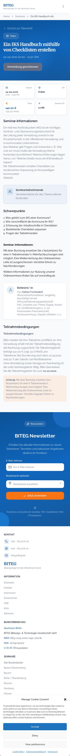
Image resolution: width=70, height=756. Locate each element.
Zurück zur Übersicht (17, 28)
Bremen (8, 683)
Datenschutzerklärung (36, 752)
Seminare (20, 16)
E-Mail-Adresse (14, 460)
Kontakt (8, 587)
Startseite (9, 582)
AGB (6, 603)
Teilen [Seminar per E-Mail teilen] (11, 36)
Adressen (9, 613)
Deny (35, 735)
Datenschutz (10, 598)
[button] (65, 699)
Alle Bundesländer (13, 662)
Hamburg (9, 688)
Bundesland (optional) (17, 475)
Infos (6, 608)
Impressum (53, 752)
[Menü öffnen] (63, 6)
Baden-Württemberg (15, 668)
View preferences (35, 744)
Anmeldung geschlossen (22, 66)
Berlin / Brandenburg (15, 678)
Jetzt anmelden (35, 495)
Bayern (7, 673)
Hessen (8, 693)
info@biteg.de (18, 555)
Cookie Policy (19, 752)
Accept (35, 726)
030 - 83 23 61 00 (20, 541)
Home (6, 16)
